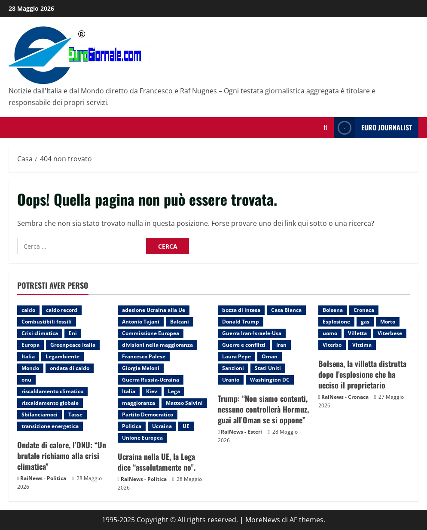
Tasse (75, 414)
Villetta (357, 333)
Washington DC (270, 379)
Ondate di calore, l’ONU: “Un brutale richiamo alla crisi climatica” (61, 455)
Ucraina (162, 426)
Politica (131, 426)
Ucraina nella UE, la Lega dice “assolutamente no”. (156, 462)
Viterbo (332, 344)
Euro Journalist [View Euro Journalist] (373, 127)
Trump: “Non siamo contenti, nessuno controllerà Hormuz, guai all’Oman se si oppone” (263, 409)
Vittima (362, 344)
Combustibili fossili (46, 321)
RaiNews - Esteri (241, 431)
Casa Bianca (286, 310)
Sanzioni (233, 368)
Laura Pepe (236, 356)
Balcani (179, 321)
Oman (270, 356)
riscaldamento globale (50, 403)
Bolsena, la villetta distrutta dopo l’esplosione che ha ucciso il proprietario (362, 374)
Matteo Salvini (184, 403)
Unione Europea (142, 437)
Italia (28, 356)
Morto (387, 321)
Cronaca (364, 310)
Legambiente (62, 356)
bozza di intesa (241, 310)
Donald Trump (240, 321)
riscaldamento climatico (52, 391)
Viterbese (390, 333)
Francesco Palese (143, 356)
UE (186, 426)
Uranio (230, 379)
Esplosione (336, 321)
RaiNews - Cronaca (345, 397)
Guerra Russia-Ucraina (150, 379)
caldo (28, 310)
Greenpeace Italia (72, 344)
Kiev (151, 391)
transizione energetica (50, 426)
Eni (73, 333)
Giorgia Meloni (140, 368)
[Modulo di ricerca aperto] (325, 127)
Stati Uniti (268, 368)
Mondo (30, 368)
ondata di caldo (69, 368)
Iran (281, 344)
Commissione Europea (150, 333)
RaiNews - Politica (43, 478)
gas (365, 321)
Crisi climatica (39, 333)
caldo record (61, 310)
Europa (30, 344)
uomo (330, 333)
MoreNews (262, 519)
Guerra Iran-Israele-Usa (251, 333)
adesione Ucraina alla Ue (153, 310)
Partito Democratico (147, 414)
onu (26, 379)
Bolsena (333, 310)
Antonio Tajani (140, 321)
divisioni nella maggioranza (157, 344)
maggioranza (138, 403)
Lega (174, 391)
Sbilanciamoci (39, 414)
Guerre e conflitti (243, 344)
